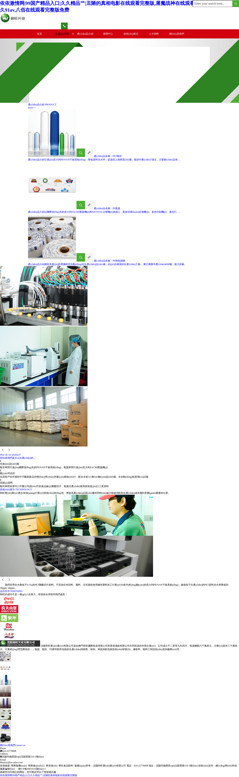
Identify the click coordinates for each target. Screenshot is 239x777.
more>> (32, 107)
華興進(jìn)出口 (36, 765)
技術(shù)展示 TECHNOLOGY (16, 489)
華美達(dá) (51, 765)
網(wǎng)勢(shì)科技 (226, 765)
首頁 (39, 33)
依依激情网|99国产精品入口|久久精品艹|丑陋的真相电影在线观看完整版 (38, 775)
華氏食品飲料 (66, 765)
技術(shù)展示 (131, 33)
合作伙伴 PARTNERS (11, 591)
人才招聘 (154, 33)
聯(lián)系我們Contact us (12, 745)
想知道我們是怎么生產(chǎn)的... (17, 458)
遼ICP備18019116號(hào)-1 (32, 769)
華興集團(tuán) (19, 765)
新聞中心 (108, 33)
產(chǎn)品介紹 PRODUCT (42, 104)
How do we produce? (10, 454)
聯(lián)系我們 (176, 33)
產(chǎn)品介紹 (85, 33)
